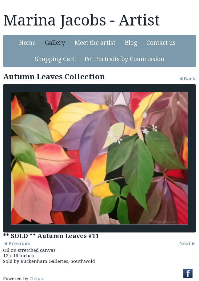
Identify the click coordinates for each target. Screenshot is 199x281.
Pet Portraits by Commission (124, 59)
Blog (131, 42)
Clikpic (37, 278)
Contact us (161, 42)
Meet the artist (94, 42)
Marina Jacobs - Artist (81, 20)
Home (27, 42)
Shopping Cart (55, 59)
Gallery (55, 42)
